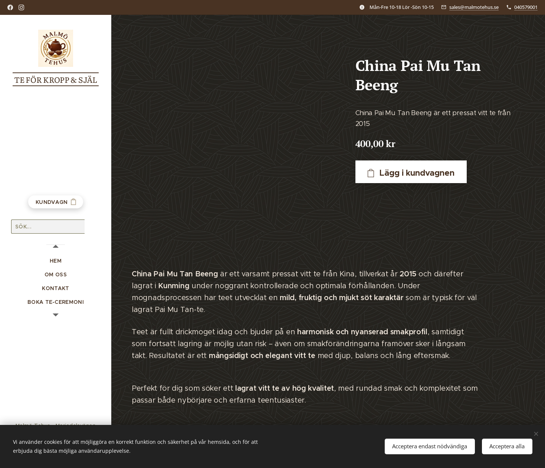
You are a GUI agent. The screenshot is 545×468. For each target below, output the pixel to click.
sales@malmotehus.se (474, 7)
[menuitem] (55, 261)
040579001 (526, 7)
